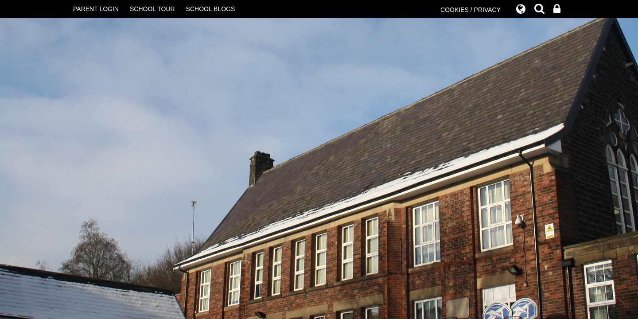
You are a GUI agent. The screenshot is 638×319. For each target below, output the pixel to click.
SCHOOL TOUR (152, 8)
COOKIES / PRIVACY (470, 9)
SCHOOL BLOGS (210, 8)
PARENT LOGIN (96, 8)
